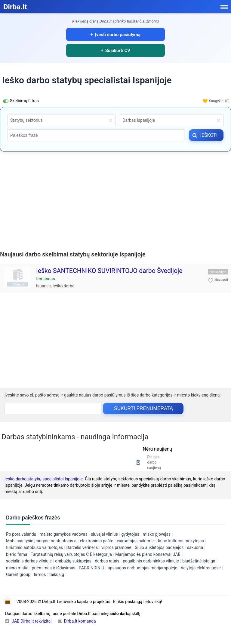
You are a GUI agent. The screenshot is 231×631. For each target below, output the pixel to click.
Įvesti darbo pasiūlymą (118, 34)
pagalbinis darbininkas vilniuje (151, 561)
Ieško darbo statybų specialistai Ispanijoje (44, 478)
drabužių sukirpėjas (73, 561)
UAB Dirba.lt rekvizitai (31, 621)
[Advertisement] (115, 200)
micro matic (17, 567)
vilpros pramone (116, 547)
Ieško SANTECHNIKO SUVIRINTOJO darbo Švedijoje (109, 270)
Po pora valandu (21, 534)
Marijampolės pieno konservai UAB (147, 554)
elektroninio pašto (96, 540)
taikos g (56, 574)
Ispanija (43, 285)
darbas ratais (107, 561)
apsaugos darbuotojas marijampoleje (142, 567)
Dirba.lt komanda (80, 621)
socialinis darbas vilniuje (29, 561)
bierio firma (16, 554)
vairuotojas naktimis (136, 540)
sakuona (195, 547)
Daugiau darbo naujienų (154, 462)
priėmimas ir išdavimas (53, 567)
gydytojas (130, 534)
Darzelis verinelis (82, 547)
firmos (40, 574)
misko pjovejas (157, 534)
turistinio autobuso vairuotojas (34, 547)
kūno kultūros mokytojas (181, 540)
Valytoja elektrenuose (201, 567)
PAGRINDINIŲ (91, 567)
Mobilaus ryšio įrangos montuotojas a (41, 540)
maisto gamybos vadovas (64, 534)
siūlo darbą (120, 613)
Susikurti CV (117, 50)
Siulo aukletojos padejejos (159, 547)
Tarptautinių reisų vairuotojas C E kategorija (71, 554)
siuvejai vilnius (104, 534)
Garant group (18, 574)
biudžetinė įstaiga (198, 561)
